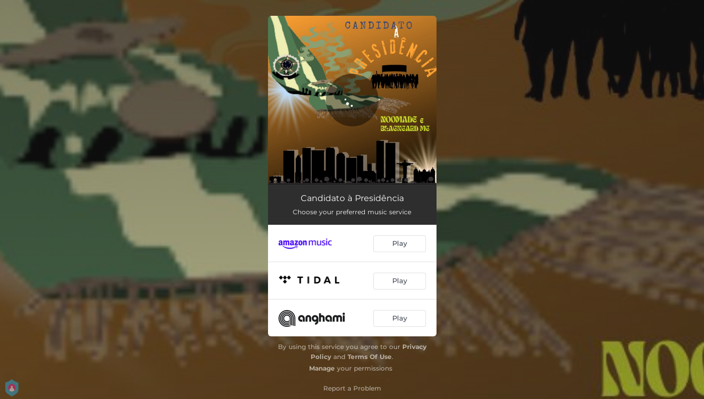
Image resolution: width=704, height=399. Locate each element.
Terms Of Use (370, 357)
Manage (322, 368)
